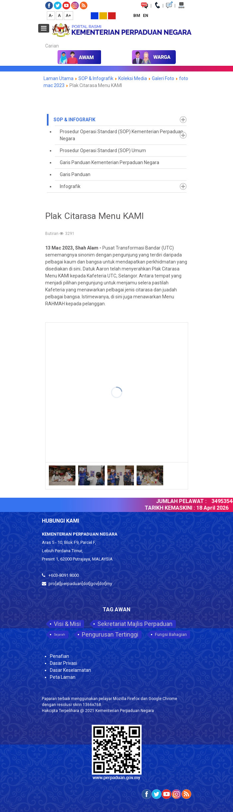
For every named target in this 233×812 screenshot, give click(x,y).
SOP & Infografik (96, 78)
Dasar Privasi (63, 663)
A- (51, 15)
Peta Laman (62, 677)
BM (137, 15)
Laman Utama (58, 78)
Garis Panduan (75, 174)
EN (145, 15)
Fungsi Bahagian (171, 634)
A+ (68, 15)
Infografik (70, 186)
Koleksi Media (132, 78)
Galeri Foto (163, 78)
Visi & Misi (67, 623)
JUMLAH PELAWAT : (186, 501)
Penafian (59, 656)
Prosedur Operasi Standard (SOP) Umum (103, 150)
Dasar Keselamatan (70, 670)
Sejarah (59, 634)
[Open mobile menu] (43, 28)
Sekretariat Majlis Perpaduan (135, 623)
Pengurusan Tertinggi (110, 634)
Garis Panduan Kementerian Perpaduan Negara (109, 162)
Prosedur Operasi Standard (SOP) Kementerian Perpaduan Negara (121, 135)
